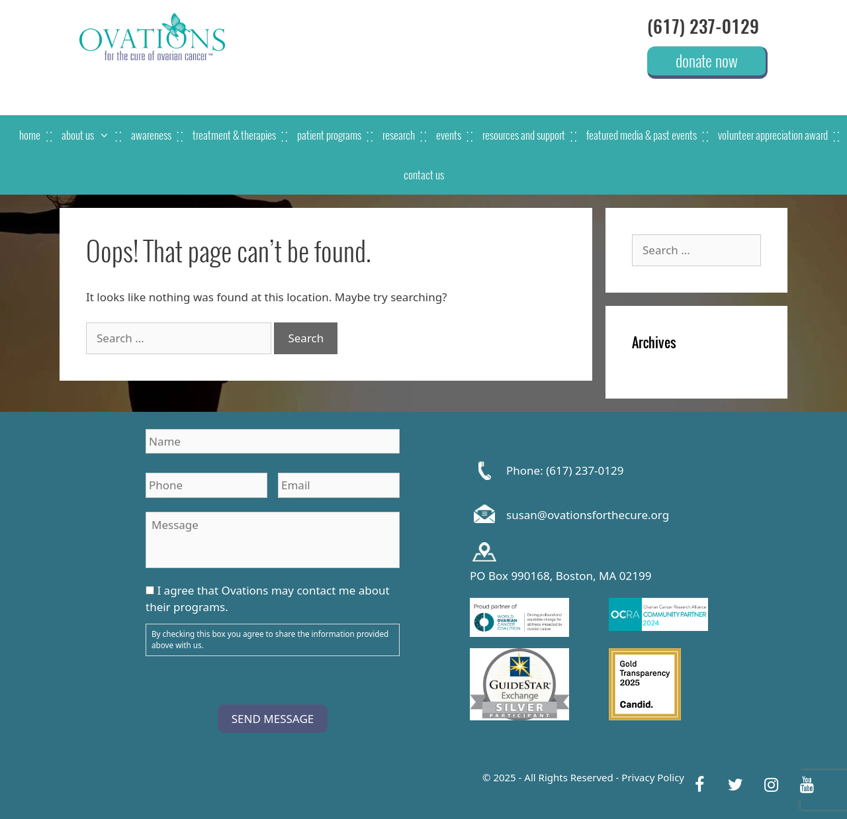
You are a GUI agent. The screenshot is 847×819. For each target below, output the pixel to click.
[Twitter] (735, 785)
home (29, 134)
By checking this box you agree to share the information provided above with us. (270, 640)
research (398, 134)
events (448, 134)
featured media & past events (641, 134)
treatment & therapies (234, 134)
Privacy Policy (652, 777)
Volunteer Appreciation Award (773, 134)
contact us (424, 174)
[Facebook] (699, 785)
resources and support (523, 134)
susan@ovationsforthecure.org (587, 514)
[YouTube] (806, 785)
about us (91, 135)
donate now (707, 60)
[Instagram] (771, 785)
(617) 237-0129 (703, 26)
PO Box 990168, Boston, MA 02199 (560, 576)
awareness (151, 134)
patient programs (329, 134)
